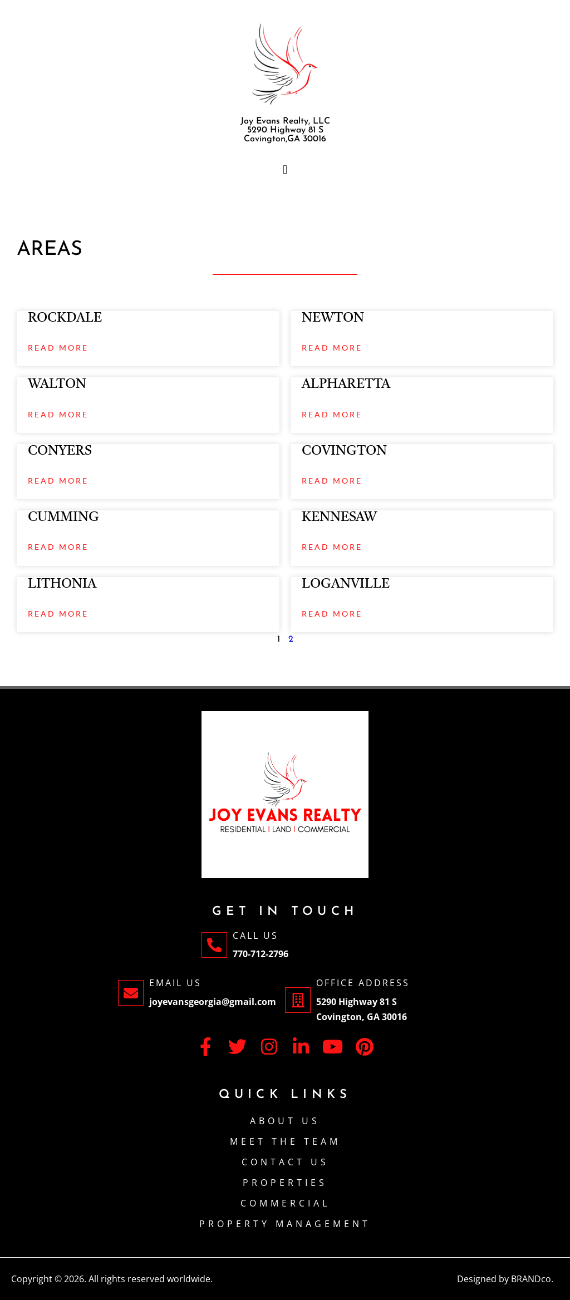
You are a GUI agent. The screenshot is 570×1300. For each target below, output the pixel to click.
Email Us (175, 983)
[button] (285, 169)
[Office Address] (298, 1000)
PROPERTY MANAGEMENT (285, 1223)
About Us (285, 1120)
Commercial (285, 1203)
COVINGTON (344, 451)
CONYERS (60, 451)
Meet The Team (285, 1141)
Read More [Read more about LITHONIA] (58, 613)
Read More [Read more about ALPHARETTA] (332, 414)
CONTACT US (285, 1162)
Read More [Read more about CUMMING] (58, 546)
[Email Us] (131, 993)
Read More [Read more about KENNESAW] (332, 546)
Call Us (255, 935)
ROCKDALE (65, 318)
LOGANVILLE (346, 584)
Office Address (363, 983)
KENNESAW (339, 517)
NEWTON (333, 318)
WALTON (57, 384)
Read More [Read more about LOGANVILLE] (332, 613)
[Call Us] (214, 945)
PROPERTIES (285, 1182)
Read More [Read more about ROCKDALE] (58, 347)
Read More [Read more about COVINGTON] (332, 480)
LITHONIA (62, 584)
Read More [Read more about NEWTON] (332, 347)
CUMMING (63, 517)
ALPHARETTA (346, 384)
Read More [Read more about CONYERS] (58, 480)
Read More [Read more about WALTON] (58, 414)
